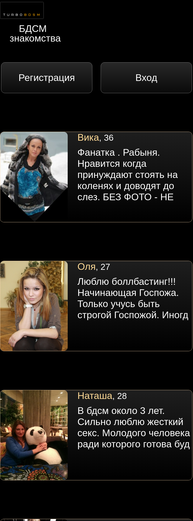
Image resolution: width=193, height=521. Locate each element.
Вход (146, 77)
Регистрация (46, 77)
